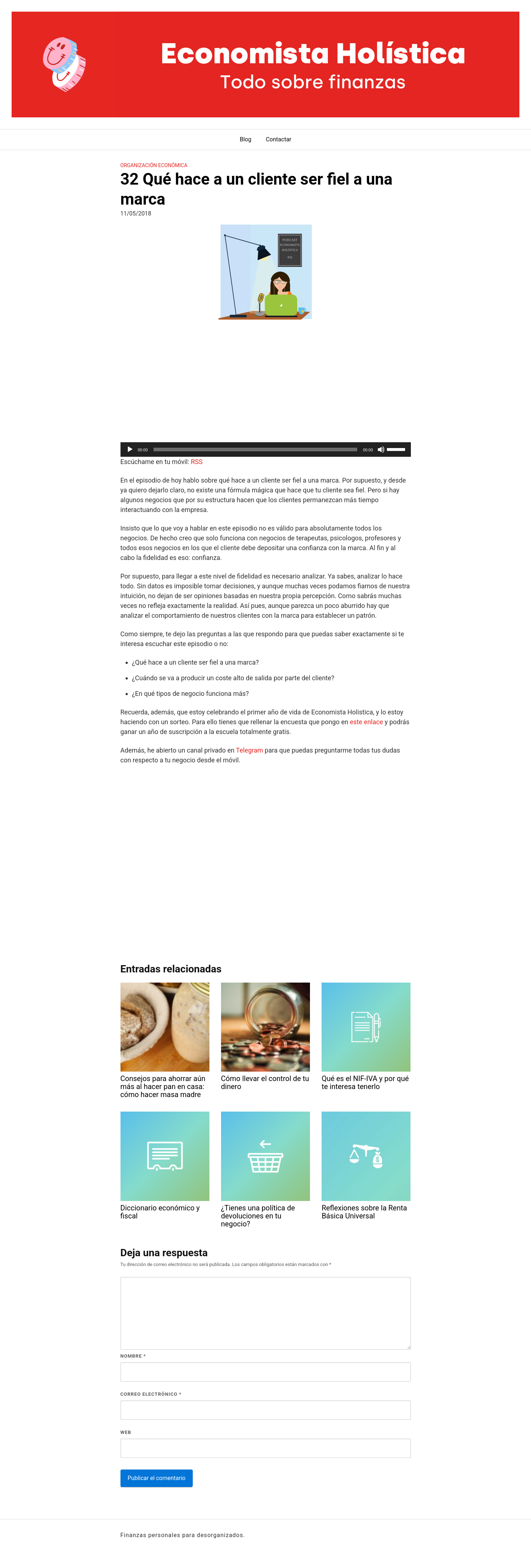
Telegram (249, 750)
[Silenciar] (381, 449)
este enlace (366, 722)
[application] (266, 449)
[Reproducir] (130, 449)
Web (126, 1432)
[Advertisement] (266, 382)
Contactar (278, 139)
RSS (197, 461)
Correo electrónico (151, 1394)
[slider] (255, 449)
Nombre (133, 1356)
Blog (245, 139)
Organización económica (154, 165)
